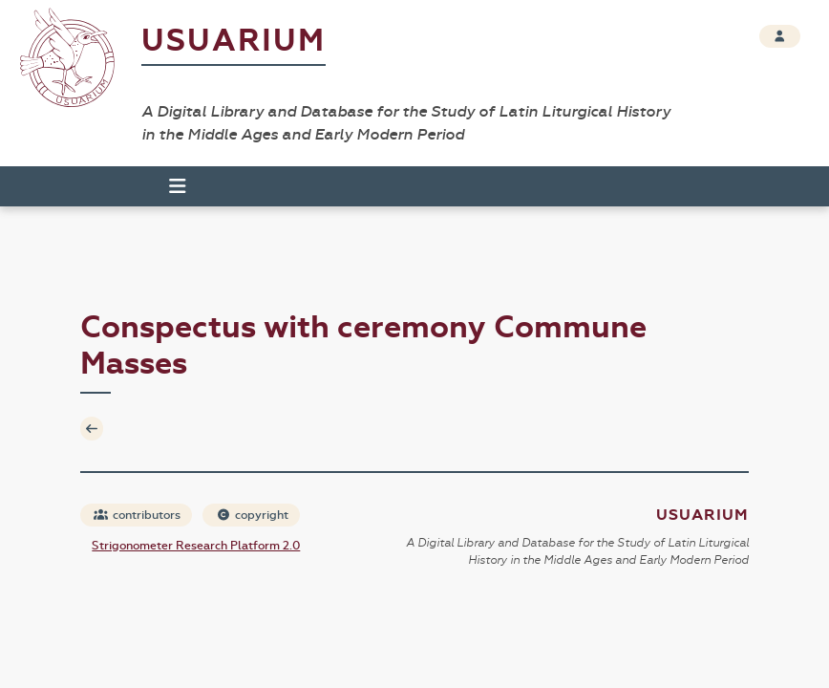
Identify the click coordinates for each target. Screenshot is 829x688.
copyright (252, 515)
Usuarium (233, 40)
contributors (137, 515)
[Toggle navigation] (169, 186)
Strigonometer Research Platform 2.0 (196, 545)
